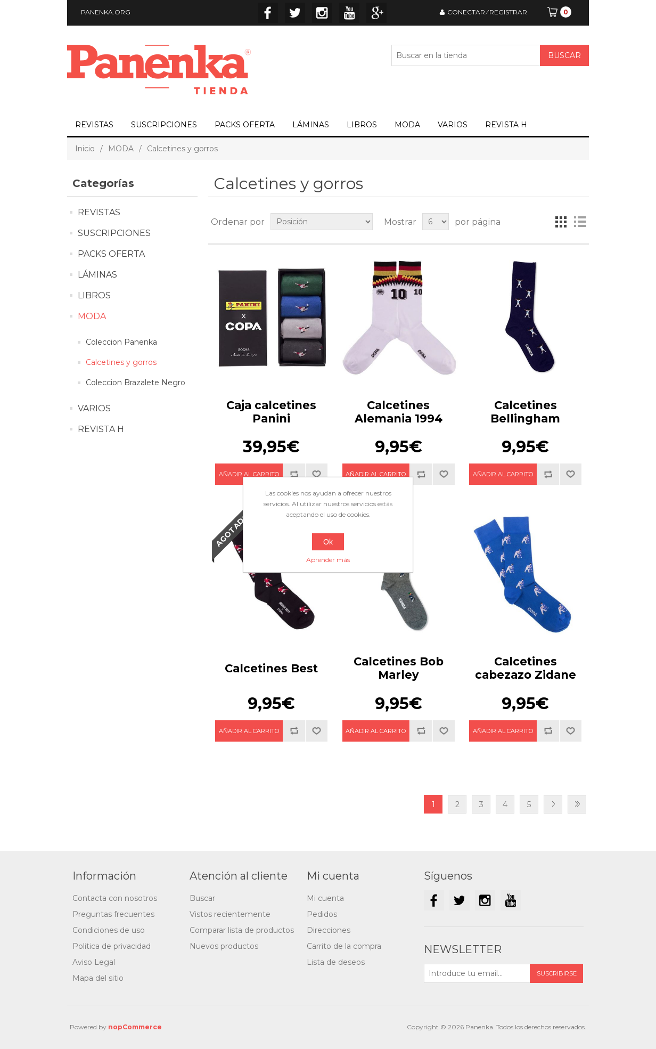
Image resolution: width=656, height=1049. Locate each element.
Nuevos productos (224, 946)
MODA (407, 124)
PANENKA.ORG (105, 12)
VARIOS (453, 124)
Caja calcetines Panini (271, 412)
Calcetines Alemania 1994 (398, 412)
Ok (328, 542)
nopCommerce (135, 1027)
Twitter (295, 13)
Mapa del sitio (98, 978)
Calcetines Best (271, 668)
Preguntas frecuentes (113, 914)
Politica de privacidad (111, 946)
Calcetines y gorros (121, 362)
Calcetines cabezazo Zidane (525, 668)
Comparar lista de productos (242, 930)
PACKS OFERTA (245, 124)
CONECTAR (466, 12)
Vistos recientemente (230, 914)
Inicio (85, 148)
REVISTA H (506, 124)
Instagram (322, 13)
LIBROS (362, 124)
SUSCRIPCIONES (164, 124)
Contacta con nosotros (114, 898)
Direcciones (328, 930)
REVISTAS (94, 124)
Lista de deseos (336, 962)
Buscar (202, 898)
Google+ (376, 13)
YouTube (349, 13)
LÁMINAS (310, 124)
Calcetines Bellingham (525, 412)
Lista (579, 221)
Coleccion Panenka (121, 342)
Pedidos (322, 914)
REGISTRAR (508, 12)
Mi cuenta (325, 898)
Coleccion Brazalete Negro (135, 382)
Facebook (268, 13)
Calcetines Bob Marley (399, 668)
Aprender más (328, 560)
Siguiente (553, 804)
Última (577, 804)
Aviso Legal (93, 962)
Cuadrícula (560, 221)
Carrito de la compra (344, 946)
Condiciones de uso (108, 930)
